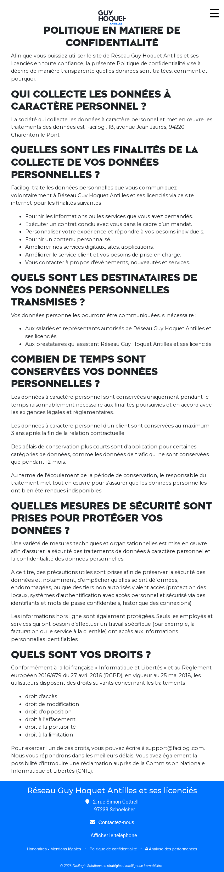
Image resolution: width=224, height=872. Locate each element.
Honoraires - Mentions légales (54, 849)
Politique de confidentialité (113, 849)
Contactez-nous (116, 822)
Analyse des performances (171, 849)
